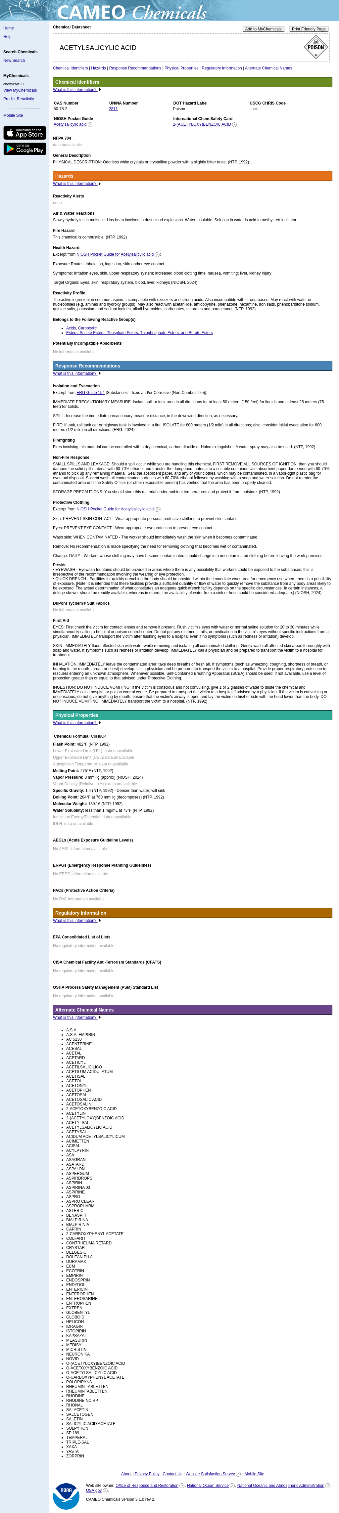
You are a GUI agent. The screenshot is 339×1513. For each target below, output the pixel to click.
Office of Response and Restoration (147, 1485)
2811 (113, 109)
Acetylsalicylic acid (70, 124)
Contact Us (172, 1474)
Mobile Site (13, 115)
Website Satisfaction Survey (210, 1474)
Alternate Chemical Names (268, 68)
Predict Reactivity (18, 99)
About (126, 1474)
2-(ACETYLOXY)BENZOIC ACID (202, 124)
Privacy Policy (147, 1474)
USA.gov (94, 1490)
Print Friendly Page (309, 29)
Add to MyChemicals (263, 29)
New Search (14, 60)
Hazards (98, 68)
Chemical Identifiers (70, 68)
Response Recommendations (135, 68)
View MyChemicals (20, 90)
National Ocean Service (208, 1485)
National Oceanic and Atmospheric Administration (280, 1485)
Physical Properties (182, 68)
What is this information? (75, 89)
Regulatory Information (222, 68)
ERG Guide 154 (90, 392)
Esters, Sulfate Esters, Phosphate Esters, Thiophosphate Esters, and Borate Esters (139, 332)
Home (8, 28)
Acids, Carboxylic (81, 328)
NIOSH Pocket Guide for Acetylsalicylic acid (115, 254)
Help (7, 36)
